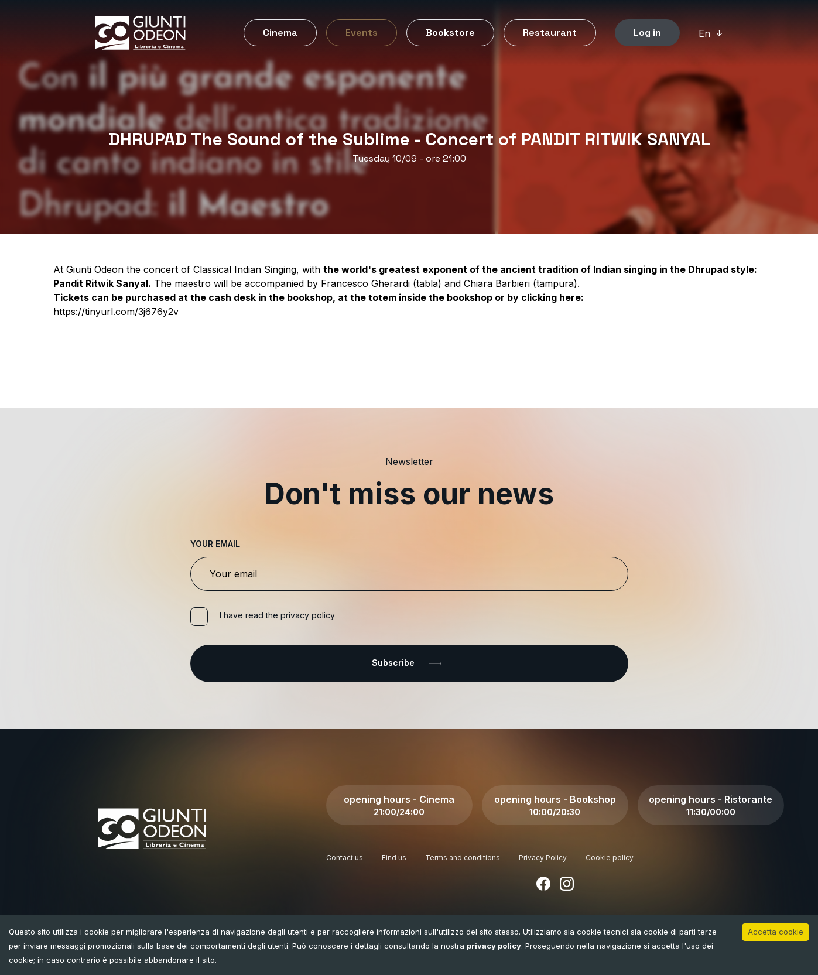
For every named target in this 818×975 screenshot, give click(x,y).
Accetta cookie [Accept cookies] (775, 931)
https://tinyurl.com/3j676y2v (116, 311)
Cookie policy (610, 857)
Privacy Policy (543, 857)
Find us (394, 857)
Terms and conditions (462, 857)
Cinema (280, 32)
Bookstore (450, 32)
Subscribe (409, 663)
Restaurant (550, 32)
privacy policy (494, 945)
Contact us (344, 857)
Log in (647, 32)
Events (361, 32)
